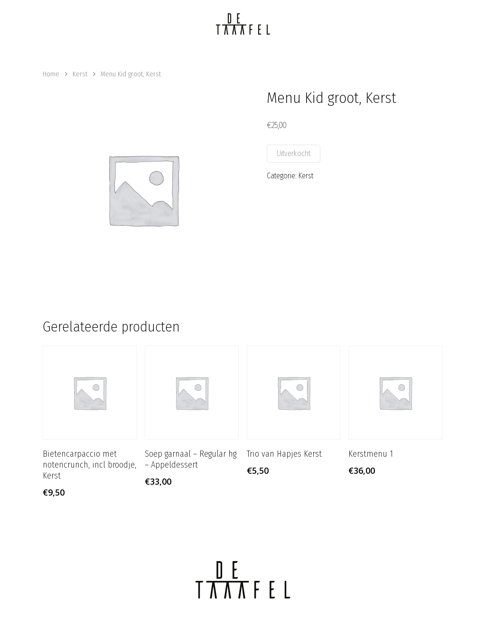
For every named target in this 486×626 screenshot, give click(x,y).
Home (51, 74)
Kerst (80, 74)
